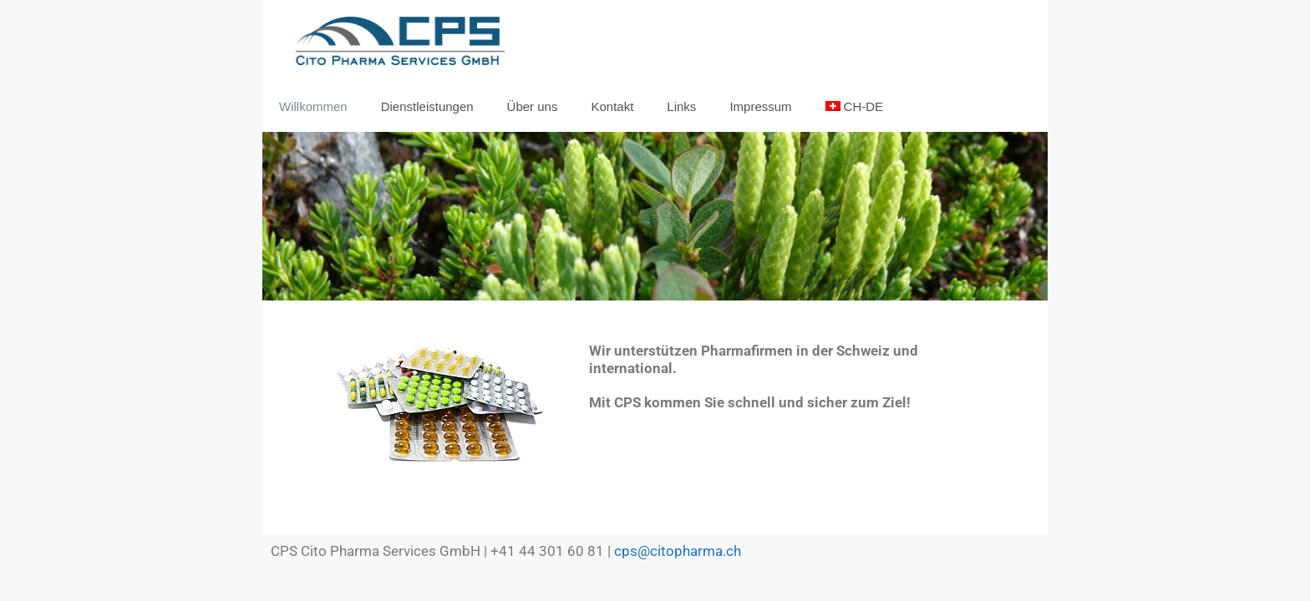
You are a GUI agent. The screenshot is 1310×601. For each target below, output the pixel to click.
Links (681, 106)
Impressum (760, 106)
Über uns (532, 106)
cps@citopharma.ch (677, 551)
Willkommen (313, 106)
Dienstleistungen (427, 106)
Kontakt (612, 106)
